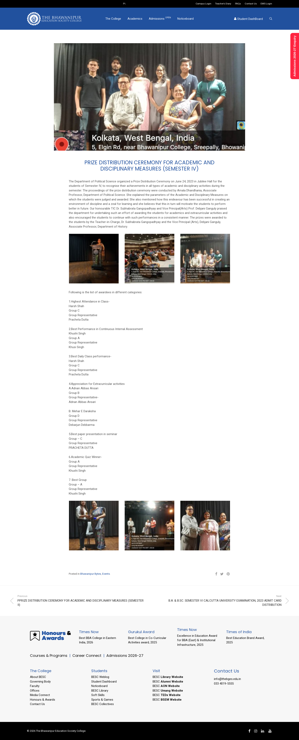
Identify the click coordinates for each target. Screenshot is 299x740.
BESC (168, 677)
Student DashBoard (248, 19)
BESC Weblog (100, 677)
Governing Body (40, 681)
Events (106, 573)
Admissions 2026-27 (124, 655)
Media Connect (40, 695)
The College (113, 18)
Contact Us (251, 4)
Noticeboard (185, 18)
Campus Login (203, 4)
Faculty (34, 686)
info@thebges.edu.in (227, 679)
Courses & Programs (48, 655)
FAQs (238, 4)
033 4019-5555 (224, 683)
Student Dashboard (104, 681)
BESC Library (99, 690)
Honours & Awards (42, 699)
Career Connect (87, 655)
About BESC (38, 677)
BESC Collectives (102, 704)
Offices (34, 690)
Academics (134, 18)
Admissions (160, 18)
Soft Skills (98, 695)
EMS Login (266, 4)
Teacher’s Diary (223, 4)
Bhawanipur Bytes (90, 573)
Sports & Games (102, 699)
